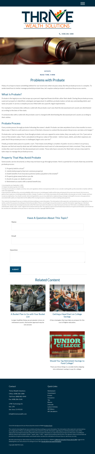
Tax (49, 400)
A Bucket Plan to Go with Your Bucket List (28, 315)
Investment (52, 393)
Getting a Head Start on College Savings (67, 315)
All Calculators (52, 411)
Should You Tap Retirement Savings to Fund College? (67, 362)
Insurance (51, 398)
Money (50, 402)
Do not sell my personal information (51, 441)
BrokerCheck (48, 425)
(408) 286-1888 (66, 34)
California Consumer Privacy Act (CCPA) (66, 439)
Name (14, 222)
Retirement (51, 391)
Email (14, 236)
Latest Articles (53, 407)
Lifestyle (50, 404)
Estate (50, 395)
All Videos (51, 409)
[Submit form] (15, 269)
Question (14, 250)
